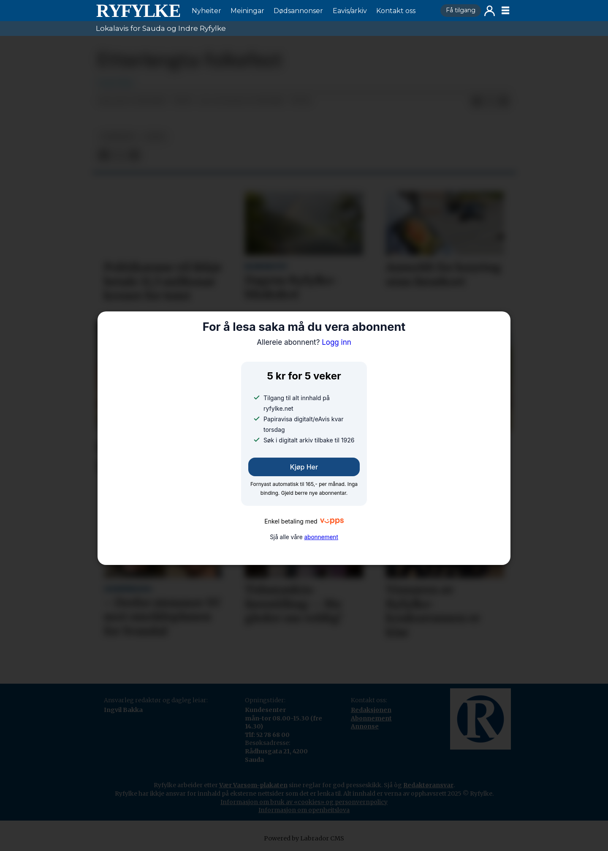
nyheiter (117, 136)
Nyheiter (206, 11)
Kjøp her (304, 467)
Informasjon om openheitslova (304, 810)
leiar (155, 136)
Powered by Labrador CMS (304, 838)
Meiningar (247, 11)
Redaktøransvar (428, 785)
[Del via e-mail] (503, 101)
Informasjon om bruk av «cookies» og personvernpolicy (304, 802)
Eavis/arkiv (350, 11)
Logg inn (489, 10)
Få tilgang (460, 10)
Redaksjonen (371, 710)
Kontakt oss (395, 11)
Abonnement (371, 718)
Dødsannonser (298, 11)
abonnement (321, 537)
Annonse (365, 726)
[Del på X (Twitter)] (490, 101)
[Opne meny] (505, 11)
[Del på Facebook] (476, 101)
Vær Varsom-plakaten (253, 785)
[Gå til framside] (138, 10)
